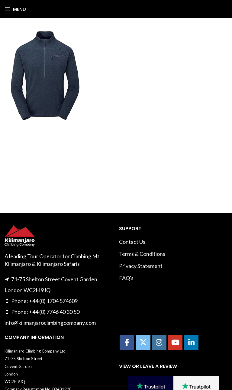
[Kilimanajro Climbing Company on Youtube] (175, 342)
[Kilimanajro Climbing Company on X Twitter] (143, 342)
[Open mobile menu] (15, 9)
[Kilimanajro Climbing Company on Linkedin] (191, 342)
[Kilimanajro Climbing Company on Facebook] (127, 342)
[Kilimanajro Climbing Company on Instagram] (159, 342)
